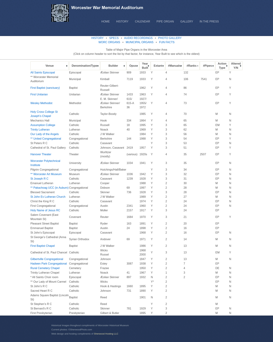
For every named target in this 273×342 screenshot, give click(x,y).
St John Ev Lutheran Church (47, 196)
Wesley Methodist (41, 103)
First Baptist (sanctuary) (45, 87)
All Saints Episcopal (43, 72)
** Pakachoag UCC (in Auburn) (49, 187)
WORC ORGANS (109, 42)
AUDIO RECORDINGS (138, 38)
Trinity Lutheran (40, 129)
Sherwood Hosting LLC (106, 333)
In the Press (209, 21)
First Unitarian (39, 94)
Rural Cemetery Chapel (45, 268)
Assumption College (42, 125)
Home (105, 21)
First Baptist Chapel (42, 245)
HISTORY (97, 38)
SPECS (114, 38)
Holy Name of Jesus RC (45, 210)
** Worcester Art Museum (46, 174)
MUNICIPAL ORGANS (139, 42)
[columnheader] (49, 65)
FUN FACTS (167, 42)
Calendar (142, 21)
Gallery (186, 21)
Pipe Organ (165, 21)
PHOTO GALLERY (170, 38)
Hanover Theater (40, 154)
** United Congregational (46, 138)
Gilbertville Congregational (46, 259)
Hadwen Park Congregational (48, 263)
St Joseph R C (39, 178)
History (122, 21)
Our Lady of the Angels (44, 134)
